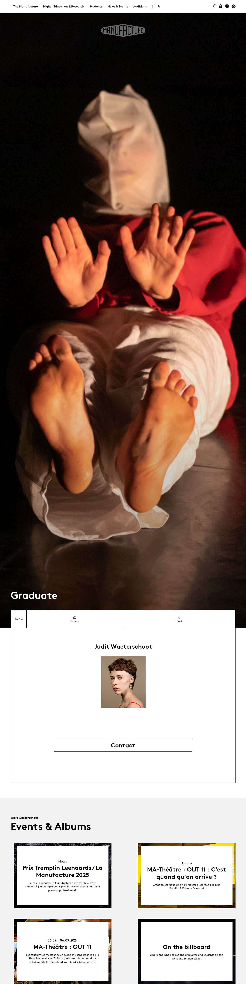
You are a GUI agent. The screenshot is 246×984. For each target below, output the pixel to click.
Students (95, 6)
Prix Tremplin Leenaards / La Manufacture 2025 (62, 871)
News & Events (118, 6)
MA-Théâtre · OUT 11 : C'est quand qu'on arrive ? (186, 873)
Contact (123, 745)
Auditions (140, 6)
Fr (159, 6)
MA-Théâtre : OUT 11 (62, 946)
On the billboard (186, 946)
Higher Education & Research (63, 6)
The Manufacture (25, 6)
